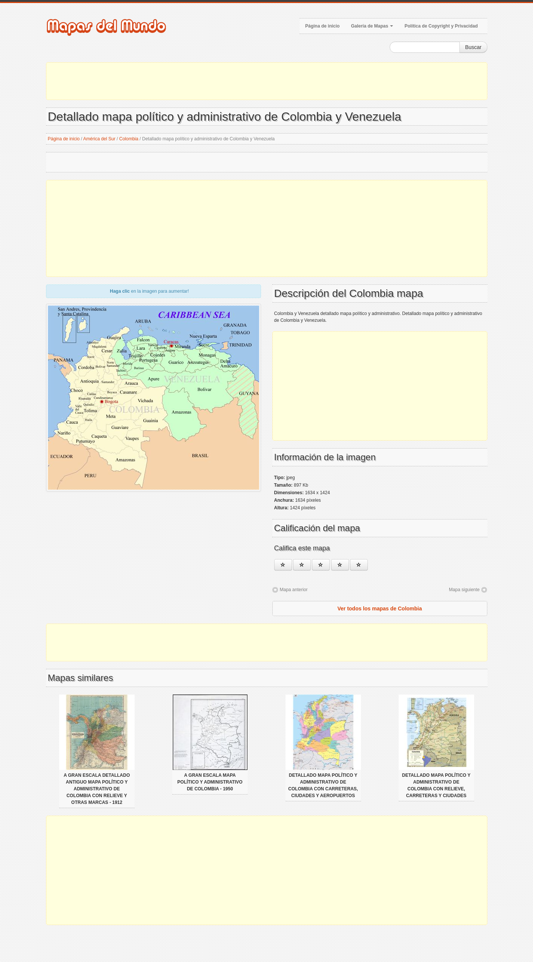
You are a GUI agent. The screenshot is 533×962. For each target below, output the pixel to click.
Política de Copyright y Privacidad (441, 26)
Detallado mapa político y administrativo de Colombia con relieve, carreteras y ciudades (436, 785)
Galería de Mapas (372, 26)
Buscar (473, 47)
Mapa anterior (294, 589)
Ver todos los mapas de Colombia (379, 608)
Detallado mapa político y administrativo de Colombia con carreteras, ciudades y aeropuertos (323, 785)
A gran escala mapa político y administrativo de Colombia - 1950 (210, 782)
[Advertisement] (266, 81)
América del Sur (99, 138)
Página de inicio (322, 26)
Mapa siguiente (464, 589)
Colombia (128, 138)
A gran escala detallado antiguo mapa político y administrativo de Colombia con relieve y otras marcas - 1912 (97, 789)
